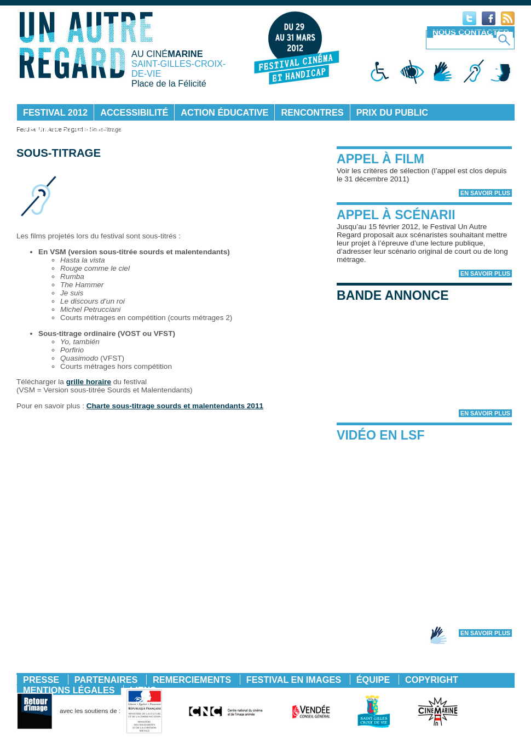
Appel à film (380, 159)
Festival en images (293, 680)
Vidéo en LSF (381, 435)
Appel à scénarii (396, 215)
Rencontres (312, 112)
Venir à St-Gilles (65, 129)
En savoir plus (485, 193)
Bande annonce (393, 295)
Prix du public (392, 112)
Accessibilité (134, 112)
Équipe (373, 680)
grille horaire (88, 382)
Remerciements (192, 680)
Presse (41, 680)
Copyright (431, 680)
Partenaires (106, 680)
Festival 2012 (55, 112)
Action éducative (224, 112)
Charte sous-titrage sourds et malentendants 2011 (174, 406)
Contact (142, 129)
